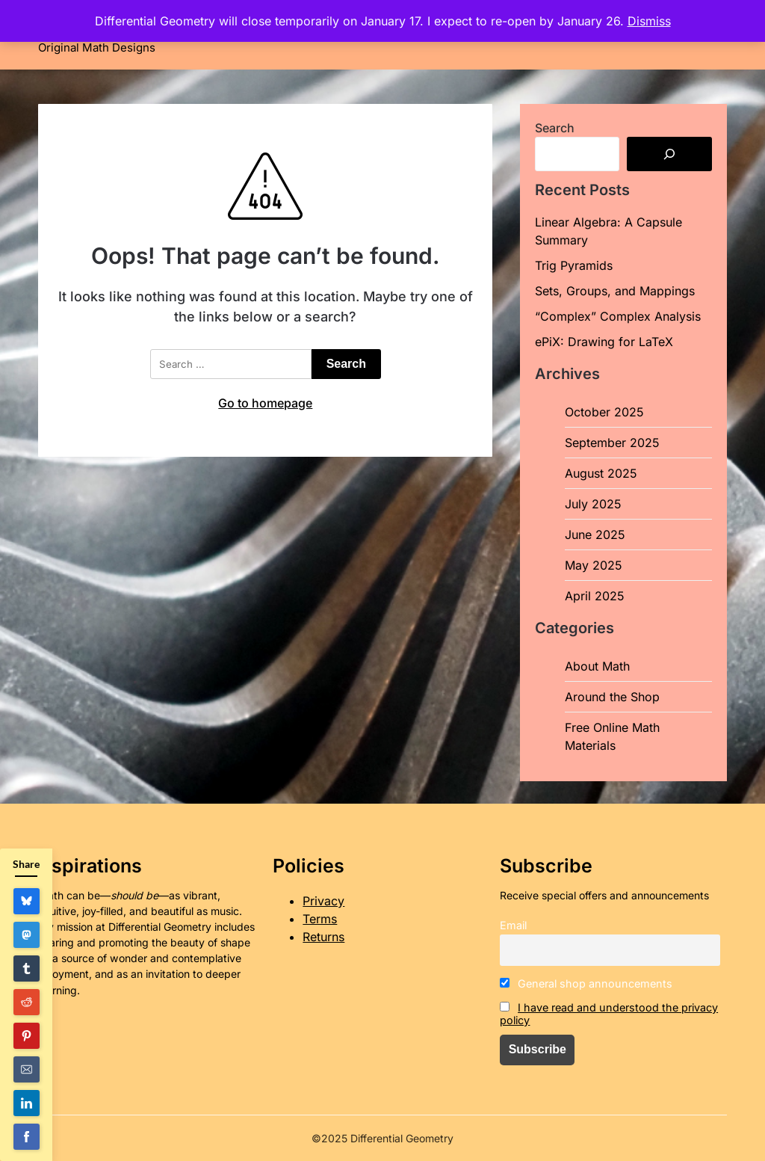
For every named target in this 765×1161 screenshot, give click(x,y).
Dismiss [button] (649, 20)
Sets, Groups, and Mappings (615, 290)
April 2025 (595, 595)
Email (513, 925)
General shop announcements (586, 983)
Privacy (323, 900)
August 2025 (601, 473)
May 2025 (593, 565)
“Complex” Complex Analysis (618, 316)
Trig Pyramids (574, 265)
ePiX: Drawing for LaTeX (604, 341)
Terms (320, 918)
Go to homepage (265, 402)
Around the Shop (612, 696)
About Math (597, 666)
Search (554, 127)
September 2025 (612, 442)
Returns (323, 936)
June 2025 (595, 534)
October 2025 (604, 411)
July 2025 (593, 503)
